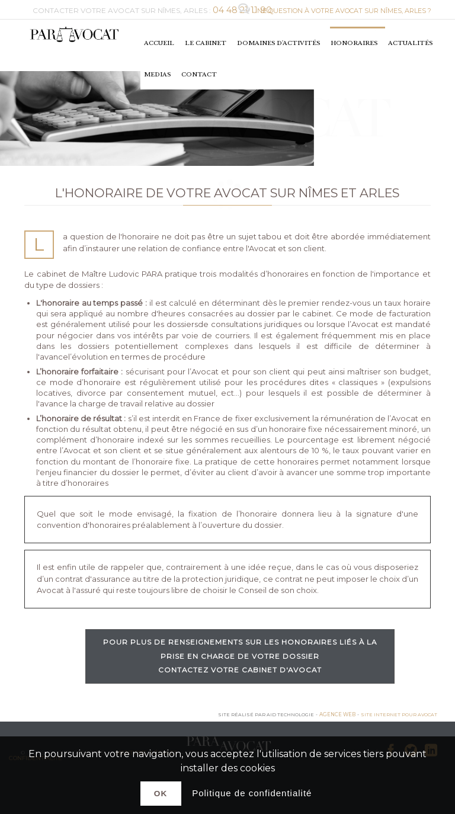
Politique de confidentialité (252, 793)
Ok (160, 793)
